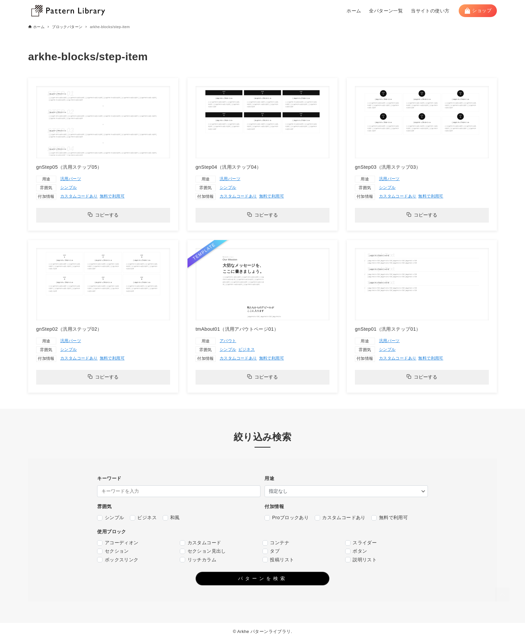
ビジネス (246, 349)
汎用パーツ (70, 179)
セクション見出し (203, 551)
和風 (171, 518)
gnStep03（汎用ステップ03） (388, 167)
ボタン (356, 551)
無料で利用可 (112, 196)
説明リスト (361, 560)
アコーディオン (117, 543)
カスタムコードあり (79, 196)
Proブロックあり (287, 518)
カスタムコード (200, 543)
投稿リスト (278, 560)
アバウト (228, 341)
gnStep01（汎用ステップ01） (388, 329)
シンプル (68, 187)
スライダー (361, 543)
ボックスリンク (117, 560)
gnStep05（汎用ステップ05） (69, 167)
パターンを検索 (262, 578)
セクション (113, 551)
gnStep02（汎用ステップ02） (69, 329)
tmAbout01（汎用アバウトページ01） (237, 329)
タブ (271, 551)
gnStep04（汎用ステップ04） (228, 167)
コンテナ (275, 543)
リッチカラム (198, 560)
